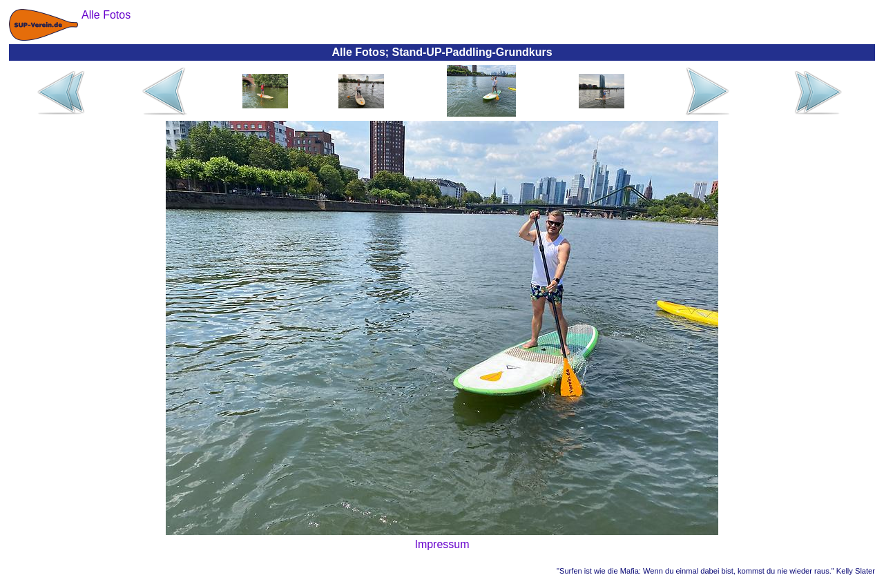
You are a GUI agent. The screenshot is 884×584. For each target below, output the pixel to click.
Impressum (441, 544)
